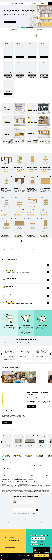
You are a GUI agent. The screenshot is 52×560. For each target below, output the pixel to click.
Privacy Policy (27, 513)
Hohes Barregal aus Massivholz (4, 189)
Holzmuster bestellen (11, 278)
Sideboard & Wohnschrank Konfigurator (30, 249)
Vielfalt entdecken (7, 422)
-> (37, 510)
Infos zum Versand (41, 544)
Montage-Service (10, 270)
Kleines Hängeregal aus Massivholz (5, 210)
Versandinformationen (15, 31)
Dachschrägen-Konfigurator (43, 249)
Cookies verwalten (46, 552)
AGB (19, 555)
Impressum (28, 555)
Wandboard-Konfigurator (7, 254)
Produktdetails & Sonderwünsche (17, 385)
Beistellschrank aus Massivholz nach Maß (31, 189)
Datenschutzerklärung (37, 552)
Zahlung (44, 521)
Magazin (12, 521)
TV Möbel (26, 449)
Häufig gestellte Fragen (40, 519)
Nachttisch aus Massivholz (32, 167)
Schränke (5, 432)
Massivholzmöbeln (46, 491)
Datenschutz (23, 555)
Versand (38, 521)
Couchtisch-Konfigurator (27, 465)
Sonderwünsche (9, 286)
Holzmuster (5, 521)
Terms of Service (32, 513)
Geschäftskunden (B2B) (30, 519)
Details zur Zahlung (48, 535)
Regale (10, 151)
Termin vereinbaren (10, 546)
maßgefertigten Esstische (19, 478)
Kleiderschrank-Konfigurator (16, 249)
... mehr (37, 550)
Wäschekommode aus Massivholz (44, 231)
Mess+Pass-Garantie (40, 541)
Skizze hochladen (10, 302)
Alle (1, 151)
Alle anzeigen (5, 524)
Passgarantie (23, 331)
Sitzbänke (25, 479)
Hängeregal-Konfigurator (7, 465)
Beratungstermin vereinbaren (13, 263)
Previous (2, 354)
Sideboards (4, 151)
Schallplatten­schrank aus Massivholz (45, 210)
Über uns (31, 521)
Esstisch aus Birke (38, 476)
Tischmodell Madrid (17, 188)
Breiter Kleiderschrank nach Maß (17, 449)
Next (50, 354)
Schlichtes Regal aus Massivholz (5, 231)
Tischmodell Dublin (4, 167)
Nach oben (49, 559)
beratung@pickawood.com (14, 540)
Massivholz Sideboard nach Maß (45, 189)
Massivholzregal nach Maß (19, 209)
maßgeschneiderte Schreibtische (23, 484)
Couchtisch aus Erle (11, 481)
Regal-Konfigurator (6, 249)
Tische (8, 151)
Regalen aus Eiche (27, 486)
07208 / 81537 (12, 537)
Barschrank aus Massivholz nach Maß (19, 168)
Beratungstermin (6, 519)
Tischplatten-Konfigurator (37, 465)
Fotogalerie (21, 519)
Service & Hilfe (37, 31)
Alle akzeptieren (41, 555)
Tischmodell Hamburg (31, 209)
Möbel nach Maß (44, 485)
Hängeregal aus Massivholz (45, 167)
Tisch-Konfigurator (17, 465)
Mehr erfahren (31, 406)
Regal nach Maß (5, 449)
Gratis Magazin (9, 294)
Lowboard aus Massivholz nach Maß (19, 231)
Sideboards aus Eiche (32, 476)
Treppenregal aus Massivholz (32, 230)
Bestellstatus (14, 519)
